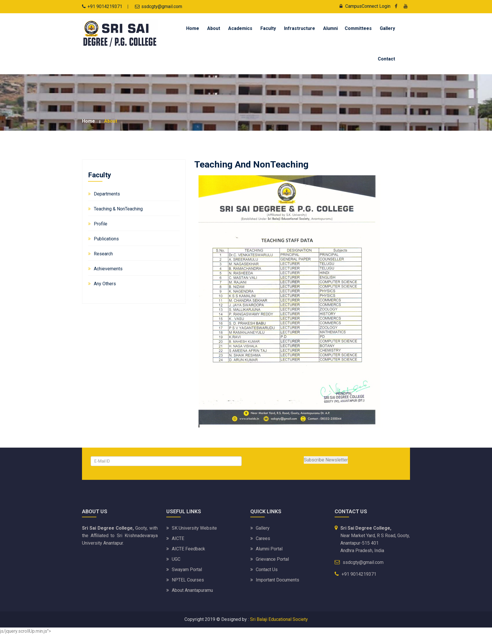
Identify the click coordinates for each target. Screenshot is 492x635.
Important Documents (277, 580)
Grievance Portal (272, 559)
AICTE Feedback (188, 549)
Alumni (330, 28)
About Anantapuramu (192, 590)
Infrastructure (299, 28)
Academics (240, 28)
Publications (106, 239)
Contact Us (267, 569)
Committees (358, 28)
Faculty (268, 28)
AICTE (178, 538)
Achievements (108, 268)
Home (192, 28)
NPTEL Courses (188, 580)
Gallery (387, 28)
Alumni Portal (269, 549)
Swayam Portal (187, 569)
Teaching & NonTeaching (118, 209)
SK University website (194, 528)
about (110, 121)
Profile (100, 224)
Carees (263, 538)
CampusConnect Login (363, 6)
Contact (386, 59)
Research (103, 253)
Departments (107, 194)
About (213, 28)
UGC (176, 559)
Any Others (105, 283)
